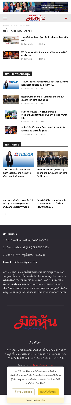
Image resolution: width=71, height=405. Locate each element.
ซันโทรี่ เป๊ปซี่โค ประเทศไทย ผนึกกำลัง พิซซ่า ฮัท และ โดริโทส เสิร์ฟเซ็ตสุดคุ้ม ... (43, 129)
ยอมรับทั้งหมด (48, 392)
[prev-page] (5, 219)
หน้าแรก (6, 25)
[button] (5, 18)
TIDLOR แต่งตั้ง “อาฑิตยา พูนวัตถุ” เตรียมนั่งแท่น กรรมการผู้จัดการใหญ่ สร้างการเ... (44, 83)
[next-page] (10, 219)
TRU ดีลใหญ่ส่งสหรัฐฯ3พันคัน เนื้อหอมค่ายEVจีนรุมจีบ (44, 39)
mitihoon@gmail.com (25, 267)
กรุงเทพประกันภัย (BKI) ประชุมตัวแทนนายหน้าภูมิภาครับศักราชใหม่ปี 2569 (42, 98)
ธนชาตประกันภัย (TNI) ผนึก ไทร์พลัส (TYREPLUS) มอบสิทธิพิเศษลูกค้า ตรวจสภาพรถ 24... (44, 115)
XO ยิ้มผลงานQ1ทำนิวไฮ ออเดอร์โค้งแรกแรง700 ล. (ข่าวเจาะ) (44, 54)
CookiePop (40, 400)
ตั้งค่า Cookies (23, 392)
